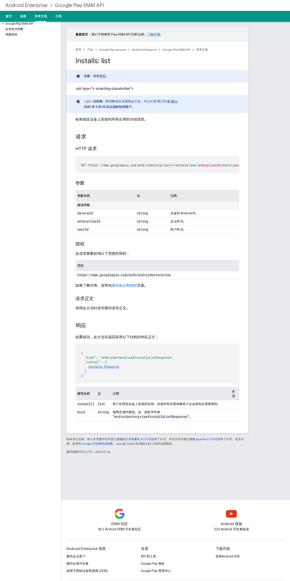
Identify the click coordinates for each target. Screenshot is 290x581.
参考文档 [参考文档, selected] (40, 16)
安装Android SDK (227, 556)
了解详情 (153, 34)
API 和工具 (148, 556)
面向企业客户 (75, 556)
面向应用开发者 (77, 563)
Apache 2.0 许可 (206, 439)
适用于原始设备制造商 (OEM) (87, 571)
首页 (8, 16)
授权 (102, 76)
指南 (23, 16)
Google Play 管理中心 (156, 571)
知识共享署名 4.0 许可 (136, 439)
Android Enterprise (26, 5)
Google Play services (112, 49)
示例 (58, 16)
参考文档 (202, 49)
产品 (90, 49)
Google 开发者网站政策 (97, 443)
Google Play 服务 (153, 563)
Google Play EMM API (79, 5)
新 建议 (172, 101)
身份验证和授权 (124, 285)
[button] (29, 23)
